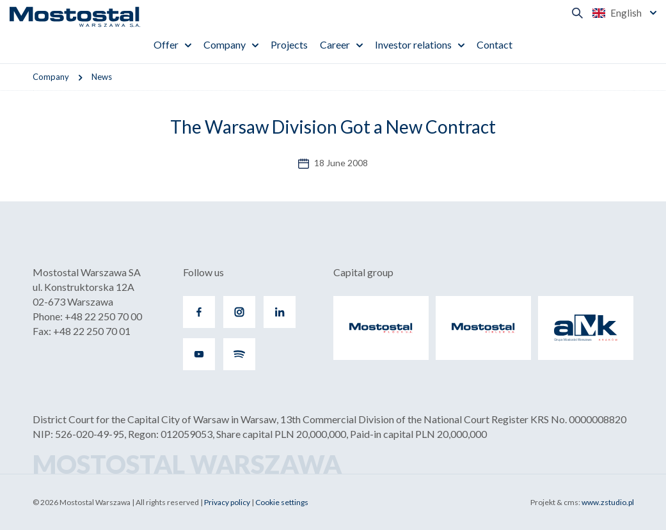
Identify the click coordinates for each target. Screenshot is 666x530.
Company (224, 44)
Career (335, 44)
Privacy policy (227, 502)
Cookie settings (281, 502)
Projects (289, 44)
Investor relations (413, 44)
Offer (166, 44)
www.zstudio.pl (608, 502)
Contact (494, 44)
